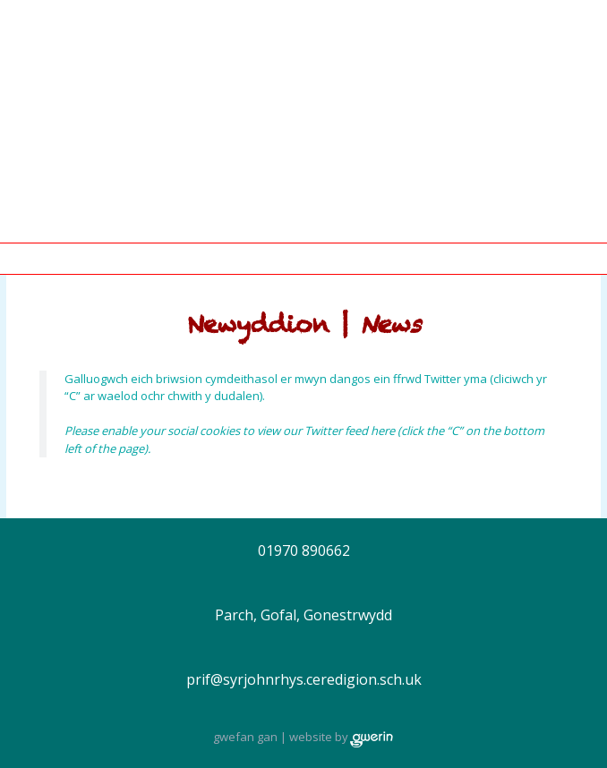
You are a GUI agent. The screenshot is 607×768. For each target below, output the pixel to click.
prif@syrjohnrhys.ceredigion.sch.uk (304, 679)
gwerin (372, 739)
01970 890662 (304, 550)
